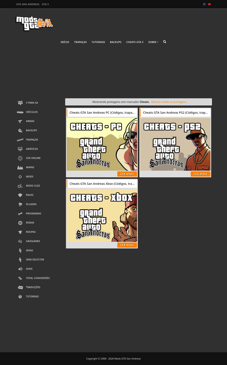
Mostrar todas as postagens (168, 102)
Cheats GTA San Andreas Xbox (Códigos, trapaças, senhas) (111, 184)
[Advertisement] (113, 71)
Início (65, 42)
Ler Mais (127, 174)
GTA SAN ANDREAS (27, 4)
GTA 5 (45, 4)
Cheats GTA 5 (135, 42)
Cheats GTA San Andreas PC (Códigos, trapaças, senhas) (110, 112)
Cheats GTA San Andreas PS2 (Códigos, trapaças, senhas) (184, 112)
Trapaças (80, 42)
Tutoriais (98, 42)
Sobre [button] (152, 42)
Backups (116, 42)
